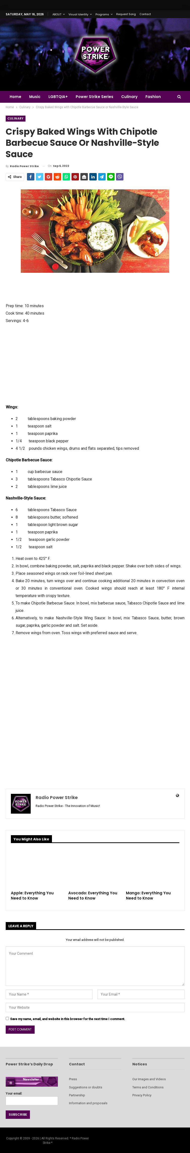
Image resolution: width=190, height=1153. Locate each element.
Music (35, 96)
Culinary (132, 96)
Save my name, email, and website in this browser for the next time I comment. (67, 1019)
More (154, 96)
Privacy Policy (141, 1095)
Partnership (77, 1095)
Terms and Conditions (148, 1087)
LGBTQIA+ (59, 96)
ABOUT (56, 14)
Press (73, 1079)
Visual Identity (78, 14)
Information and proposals (88, 1103)
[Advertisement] (95, 363)
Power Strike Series (97, 96)
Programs (102, 14)
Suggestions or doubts (85, 1087)
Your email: (32, 1097)
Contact (145, 14)
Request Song (126, 14)
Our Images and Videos (149, 1079)
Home (15, 96)
